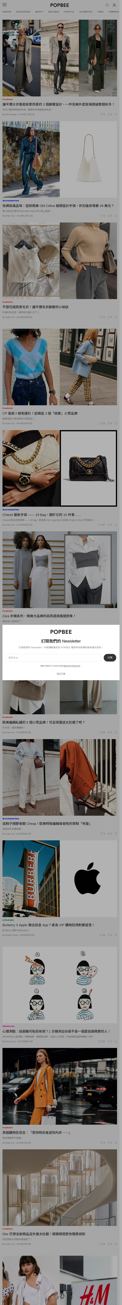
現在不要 (61, 673)
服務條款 (67, 666)
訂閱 (110, 657)
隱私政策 (76, 666)
